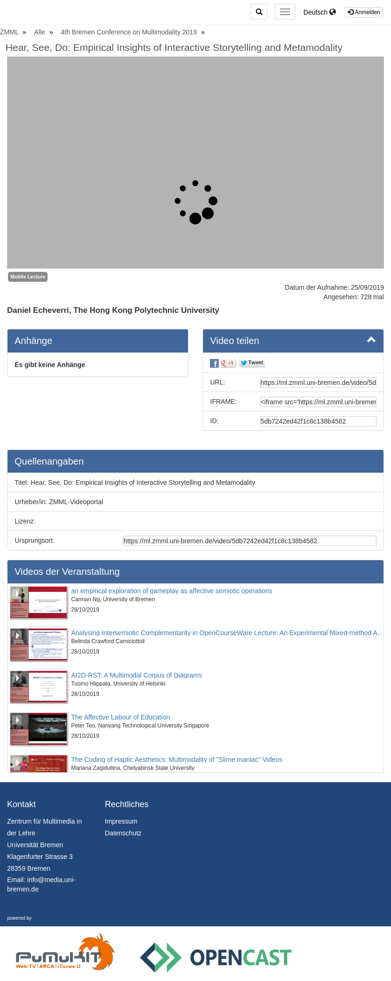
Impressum (121, 821)
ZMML (10, 32)
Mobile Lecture (27, 276)
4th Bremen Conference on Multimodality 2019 (130, 32)
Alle (40, 32)
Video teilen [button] (293, 340)
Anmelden (364, 12)
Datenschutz (123, 833)
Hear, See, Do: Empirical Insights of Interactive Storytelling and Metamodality (174, 47)
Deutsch (319, 12)
